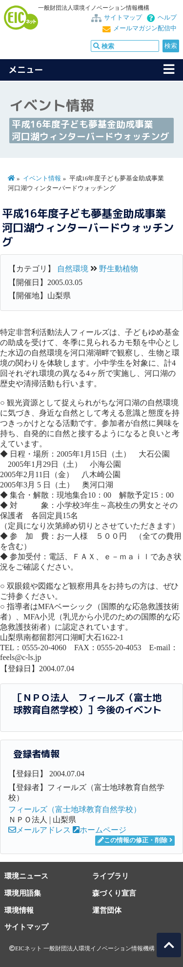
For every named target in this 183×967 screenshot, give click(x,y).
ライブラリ (110, 876)
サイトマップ (123, 17)
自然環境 (72, 268)
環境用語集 (22, 893)
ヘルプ (167, 17)
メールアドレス (39, 830)
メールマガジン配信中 (145, 28)
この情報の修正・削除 (132, 840)
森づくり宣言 (114, 893)
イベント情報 (42, 178)
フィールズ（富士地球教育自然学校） (74, 809)
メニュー (26, 70)
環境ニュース (26, 876)
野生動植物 (118, 268)
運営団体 (107, 910)
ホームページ (99, 830)
